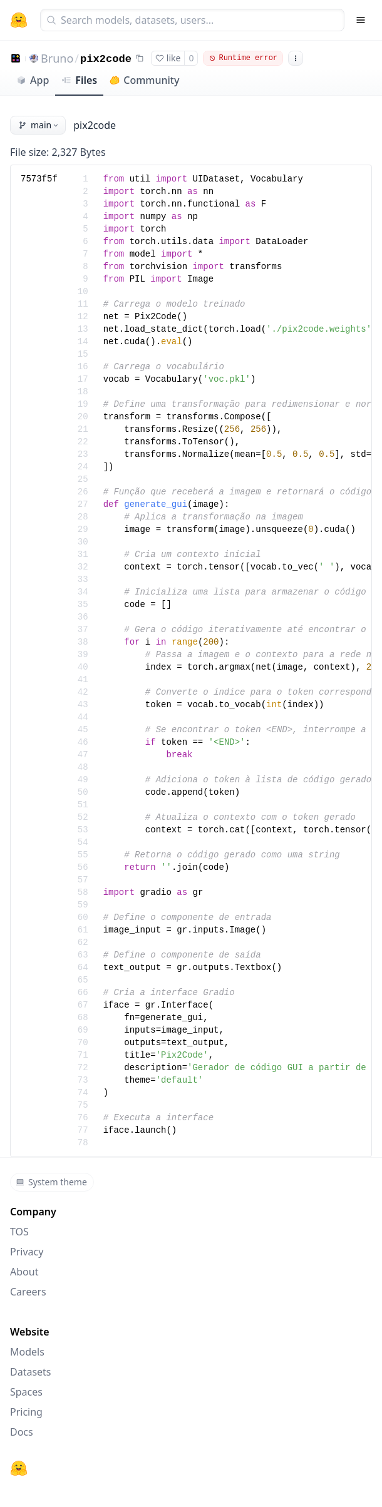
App (32, 80)
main (39, 125)
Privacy (26, 1252)
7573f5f (39, 179)
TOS (19, 1232)
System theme (51, 1182)
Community (144, 80)
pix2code (106, 59)
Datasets (30, 1372)
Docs (21, 1432)
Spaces (26, 1392)
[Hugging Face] (19, 1468)
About (24, 1272)
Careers (28, 1292)
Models (27, 1352)
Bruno (57, 58)
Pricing (26, 1412)
